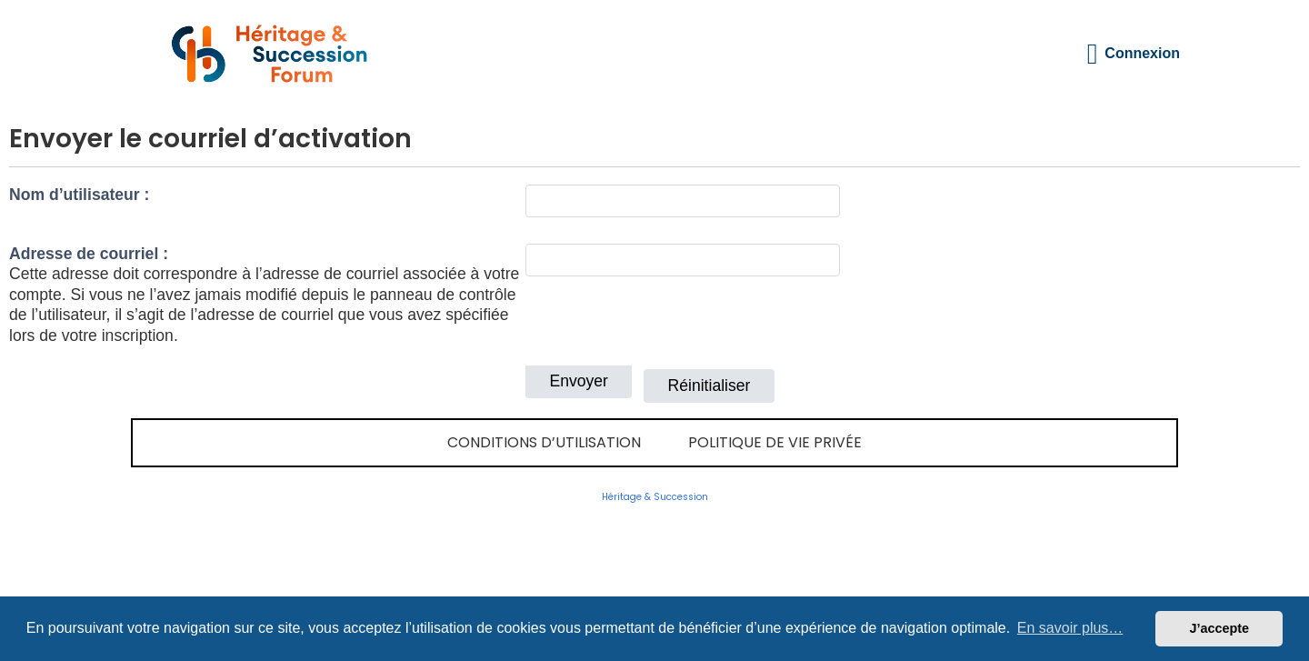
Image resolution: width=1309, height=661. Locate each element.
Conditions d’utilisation (544, 442)
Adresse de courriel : (88, 254)
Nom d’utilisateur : (79, 194)
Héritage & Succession (655, 497)
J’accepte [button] (1219, 628)
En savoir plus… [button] (1070, 628)
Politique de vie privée (775, 442)
